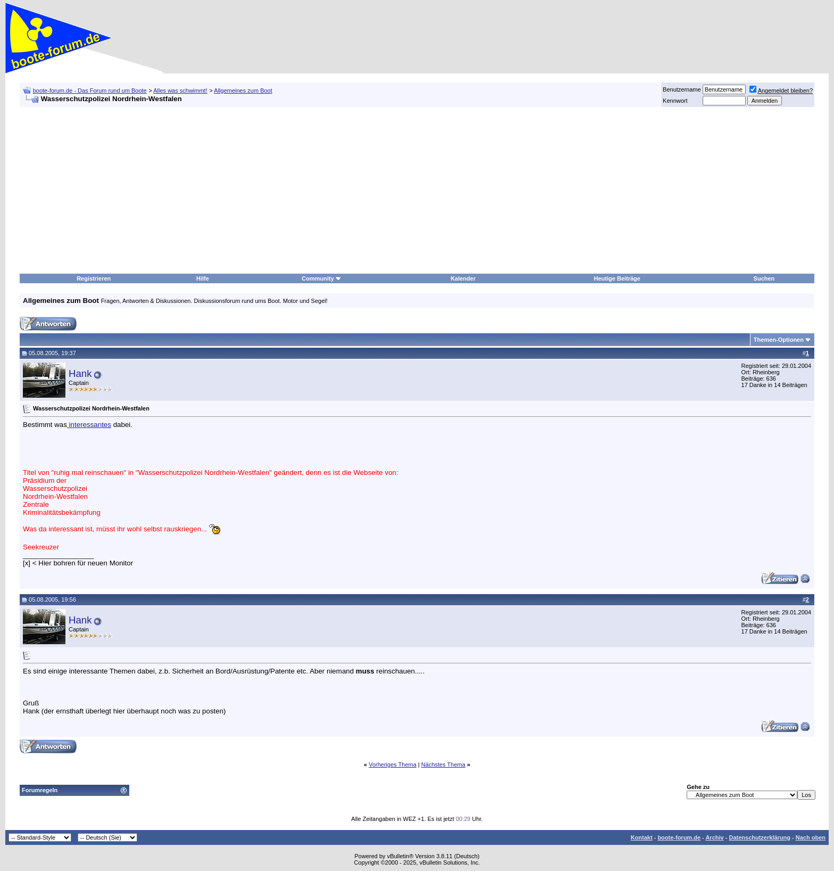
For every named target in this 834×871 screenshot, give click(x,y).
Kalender (463, 278)
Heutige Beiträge (617, 278)
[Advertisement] (338, 190)
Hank (80, 373)
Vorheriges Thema (392, 764)
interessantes (89, 425)
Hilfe (202, 278)
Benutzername (682, 89)
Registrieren (94, 278)
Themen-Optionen (779, 339)
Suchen (764, 278)
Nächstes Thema (443, 764)
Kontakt (642, 837)
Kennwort (675, 100)
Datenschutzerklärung (759, 837)
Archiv (714, 837)
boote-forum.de (678, 837)
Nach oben (810, 837)
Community (321, 278)
